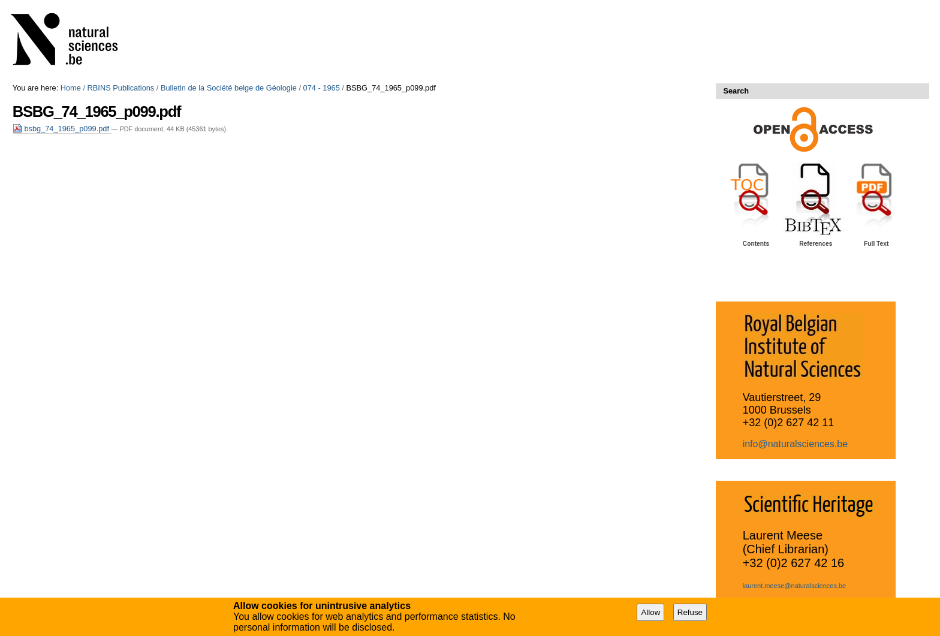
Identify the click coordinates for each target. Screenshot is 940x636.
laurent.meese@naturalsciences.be (794, 585)
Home (71, 87)
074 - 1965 (321, 87)
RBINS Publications (121, 87)
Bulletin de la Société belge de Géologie (229, 87)
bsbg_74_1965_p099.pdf (62, 128)
